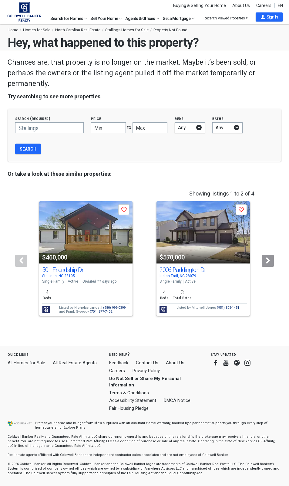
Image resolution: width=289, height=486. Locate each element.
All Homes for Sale (26, 362)
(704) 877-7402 (101, 312)
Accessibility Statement (132, 400)
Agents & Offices (142, 18)
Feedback (118, 363)
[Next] (268, 261)
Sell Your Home (106, 18)
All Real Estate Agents (75, 362)
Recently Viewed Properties (225, 18)
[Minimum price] (108, 127)
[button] (269, 17)
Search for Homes (68, 18)
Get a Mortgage (179, 18)
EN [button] (280, 5)
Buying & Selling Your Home (199, 5)
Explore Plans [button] (74, 428)
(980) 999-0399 (114, 308)
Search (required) (33, 118)
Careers (263, 5)
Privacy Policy (146, 370)
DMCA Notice (177, 400)
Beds (179, 118)
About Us (241, 5)
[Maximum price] (150, 127)
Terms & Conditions (129, 393)
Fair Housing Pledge (129, 408)
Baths (218, 118)
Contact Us (147, 362)
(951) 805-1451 (228, 308)
